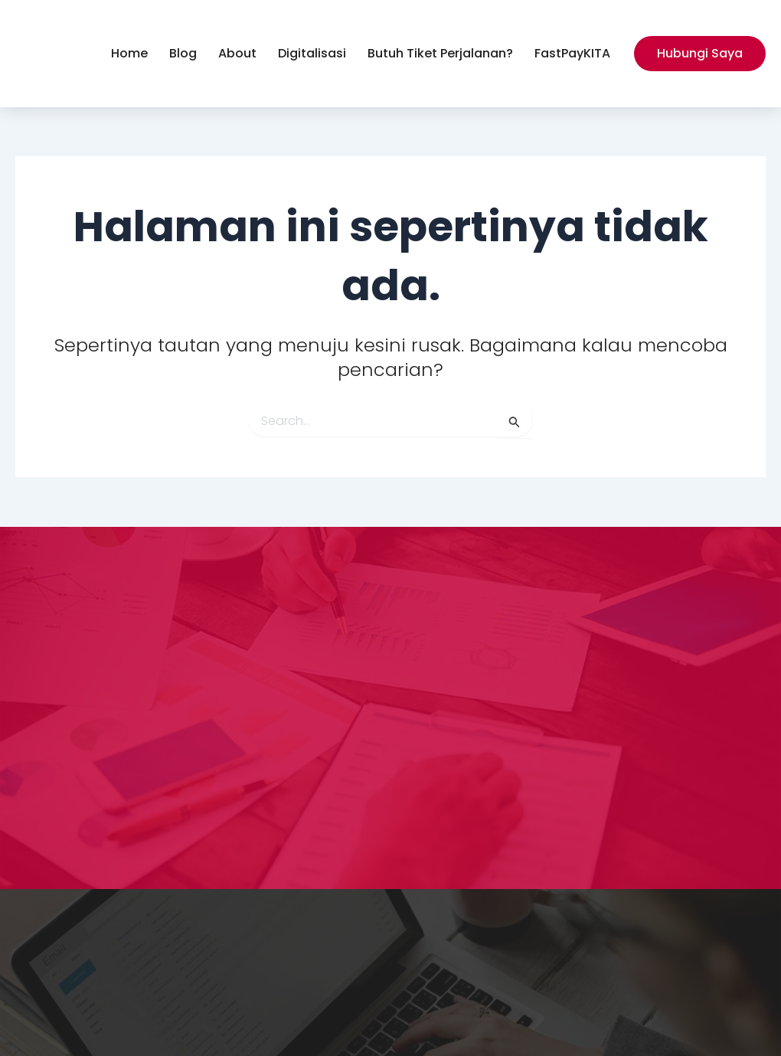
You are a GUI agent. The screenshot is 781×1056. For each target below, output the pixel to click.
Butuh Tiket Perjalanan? (440, 53)
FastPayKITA (572, 53)
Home (129, 53)
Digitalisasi (312, 53)
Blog (183, 53)
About (237, 53)
